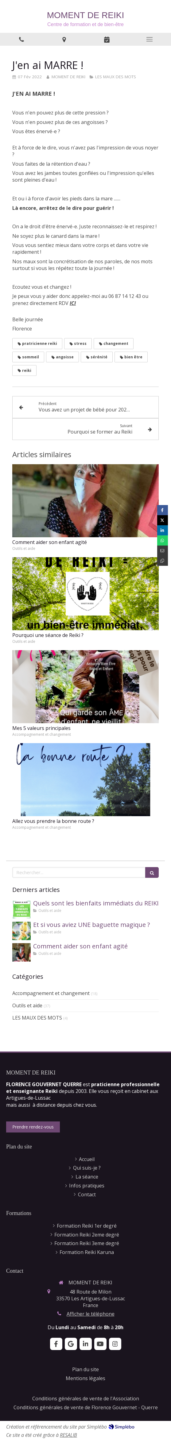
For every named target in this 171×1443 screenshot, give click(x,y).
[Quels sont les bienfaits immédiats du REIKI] (21, 909)
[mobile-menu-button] (149, 39)
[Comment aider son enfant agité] (21, 952)
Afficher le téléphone (91, 1313)
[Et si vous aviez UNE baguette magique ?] (21, 931)
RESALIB (68, 1435)
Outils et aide (27, 1005)
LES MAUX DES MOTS (37, 1017)
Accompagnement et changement (51, 993)
